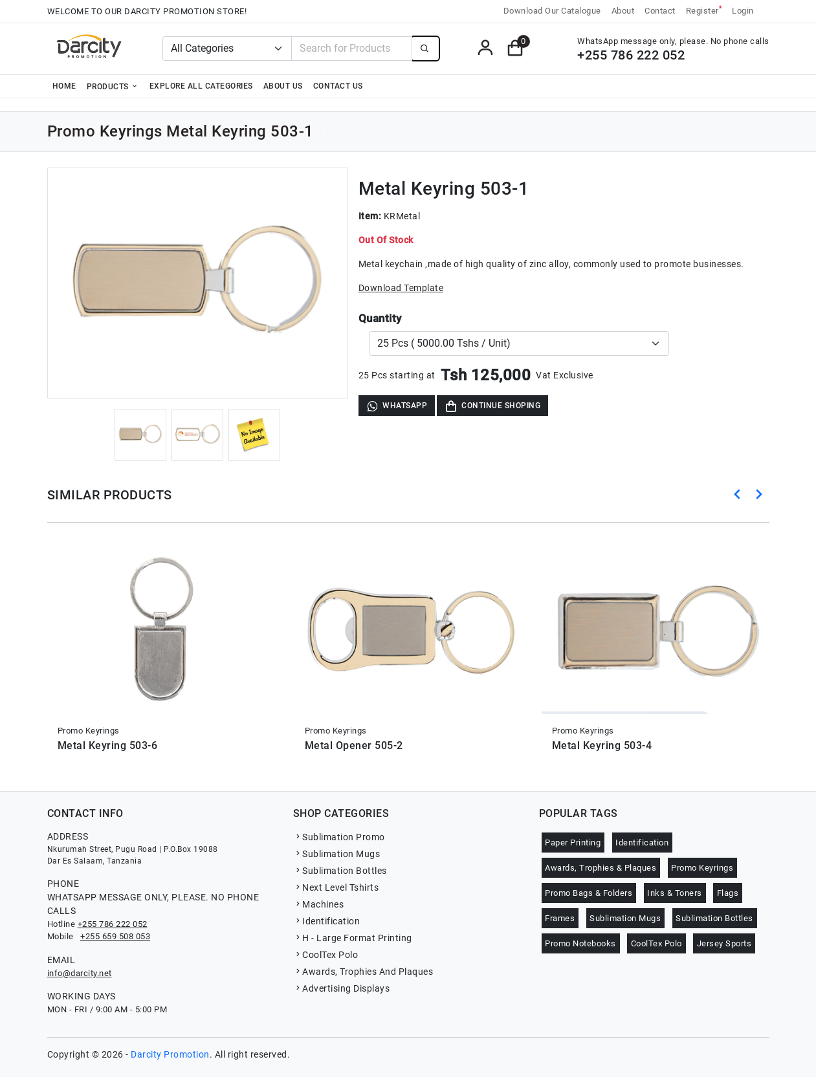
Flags (728, 893)
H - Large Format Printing (352, 938)
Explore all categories (201, 86)
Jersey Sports (724, 943)
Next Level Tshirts (336, 887)
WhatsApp (397, 406)
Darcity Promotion (170, 1054)
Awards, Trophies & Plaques (600, 868)
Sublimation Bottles (340, 870)
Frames (560, 918)
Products (113, 86)
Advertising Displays (341, 988)
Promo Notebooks (580, 943)
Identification (326, 921)
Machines (318, 904)
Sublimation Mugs (336, 854)
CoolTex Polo (325, 955)
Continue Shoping (493, 406)
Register (704, 10)
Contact (660, 11)
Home (64, 86)
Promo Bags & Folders (588, 893)
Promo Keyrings (702, 868)
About (623, 11)
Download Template (401, 288)
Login (743, 11)
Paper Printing (573, 842)
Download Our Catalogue (552, 11)
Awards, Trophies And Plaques (363, 971)
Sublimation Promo (339, 837)
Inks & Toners (674, 893)
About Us (283, 86)
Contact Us (338, 86)
